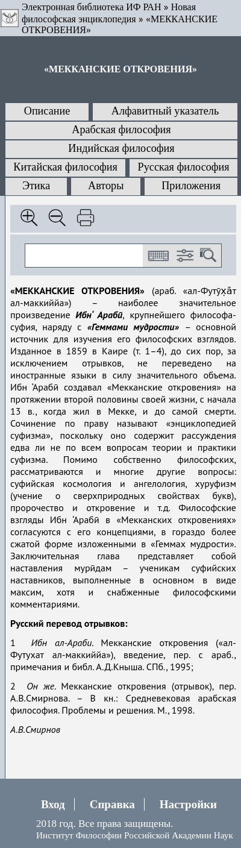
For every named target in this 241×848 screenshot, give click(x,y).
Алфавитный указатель (165, 111)
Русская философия (184, 167)
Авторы (106, 186)
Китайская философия (65, 167)
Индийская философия (121, 148)
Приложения (191, 186)
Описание (47, 111)
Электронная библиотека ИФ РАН (91, 7)
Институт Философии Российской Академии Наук (134, 835)
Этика (36, 186)
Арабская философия (121, 130)
